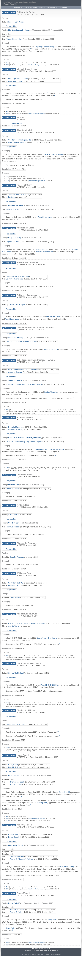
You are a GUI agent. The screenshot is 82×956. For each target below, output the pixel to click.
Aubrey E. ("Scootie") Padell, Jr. (22, 859)
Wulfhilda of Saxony (15, 429)
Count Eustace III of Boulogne (17, 276)
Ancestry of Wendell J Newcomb (42, 7)
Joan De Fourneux (17, 557)
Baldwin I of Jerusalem (44, 252)
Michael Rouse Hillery (14, 39)
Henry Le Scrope (12, 489)
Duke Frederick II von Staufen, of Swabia (21, 341)
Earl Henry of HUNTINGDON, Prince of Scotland (26, 623)
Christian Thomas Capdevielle (19, 140)
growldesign (58, 954)
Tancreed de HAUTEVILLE (18, 195)
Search (26, 7)
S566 (7, 410)
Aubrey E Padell (16, 784)
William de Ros (13, 515)
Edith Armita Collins (15, 81)
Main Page (18, 7)
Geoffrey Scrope (14, 523)
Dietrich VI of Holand (16, 673)
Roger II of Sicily (12, 209)
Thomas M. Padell (17, 782)
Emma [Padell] (14, 775)
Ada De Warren (14, 626)
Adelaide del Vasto (15, 205)
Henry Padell (13, 834)
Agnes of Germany (15, 338)
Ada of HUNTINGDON (49, 685)
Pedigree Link (11, 26)
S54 (7, 111)
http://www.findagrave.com (37, 65)
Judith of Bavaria (15, 380)
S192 (7, 887)
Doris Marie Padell (17, 857)
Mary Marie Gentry (15, 845)
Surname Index (61, 7)
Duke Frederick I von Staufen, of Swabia (23, 370)
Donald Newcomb (44, 948)
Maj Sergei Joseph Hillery (18, 30)
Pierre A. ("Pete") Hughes (53, 154)
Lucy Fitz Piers (14, 585)
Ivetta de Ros (13, 485)
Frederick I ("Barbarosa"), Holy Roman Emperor (24, 384)
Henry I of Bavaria (15, 427)
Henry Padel (13, 765)
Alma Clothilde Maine (16, 142)
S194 (7, 63)
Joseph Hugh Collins (16, 22)
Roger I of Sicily (14, 238)
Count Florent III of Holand (47, 638)
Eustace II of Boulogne (16, 305)
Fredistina (12, 197)
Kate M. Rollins (14, 767)
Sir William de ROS (15, 583)
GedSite (38, 954)
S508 (7, 65)
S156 (7, 820)
